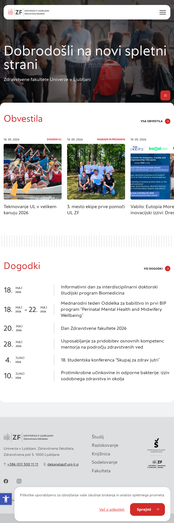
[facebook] (6, 481)
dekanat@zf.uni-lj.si (63, 464)
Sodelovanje (104, 462)
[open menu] (161, 12)
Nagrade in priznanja (111, 139)
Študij (98, 437)
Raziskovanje (105, 445)
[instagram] (19, 481)
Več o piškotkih (112, 509)
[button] (6, 499)
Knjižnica (101, 454)
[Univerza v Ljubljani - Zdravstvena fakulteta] (28, 12)
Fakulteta (101, 471)
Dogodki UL (54, 139)
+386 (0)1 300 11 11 (22, 464)
